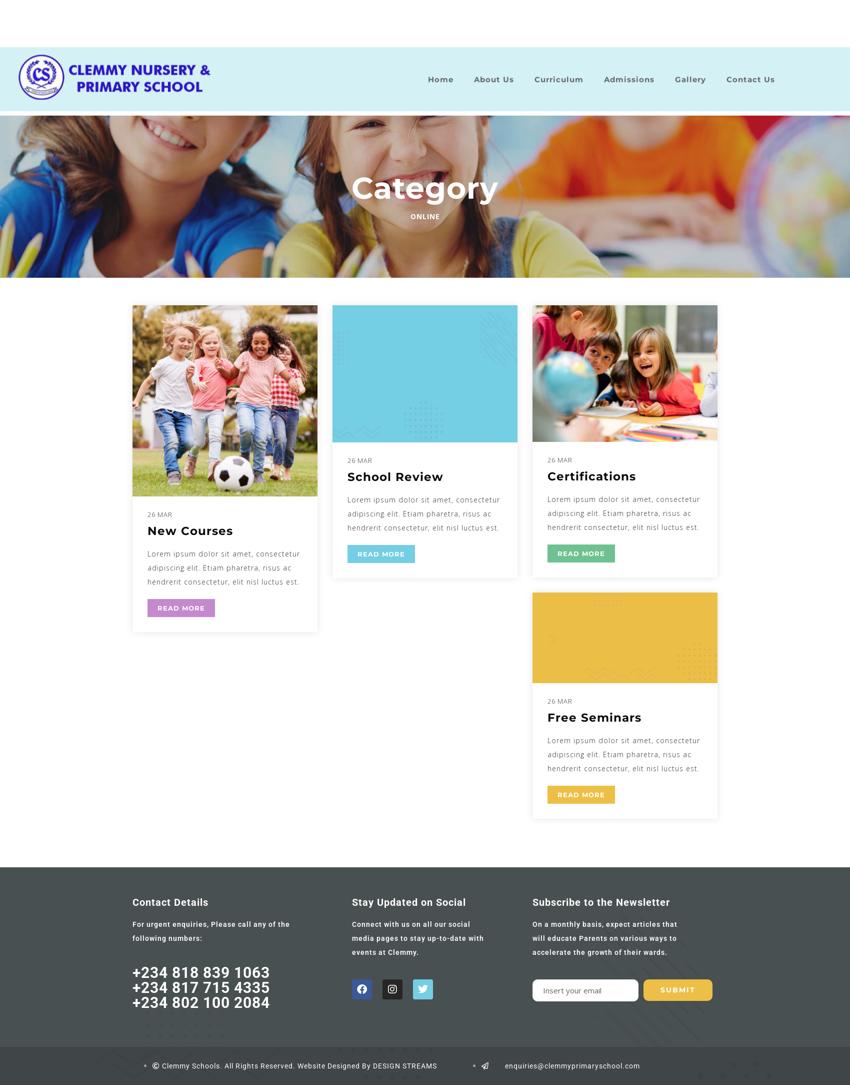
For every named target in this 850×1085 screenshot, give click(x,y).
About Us (494, 73)
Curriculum (559, 73)
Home (441, 73)
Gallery (690, 73)
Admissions (629, 73)
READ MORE (181, 608)
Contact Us (750, 73)
